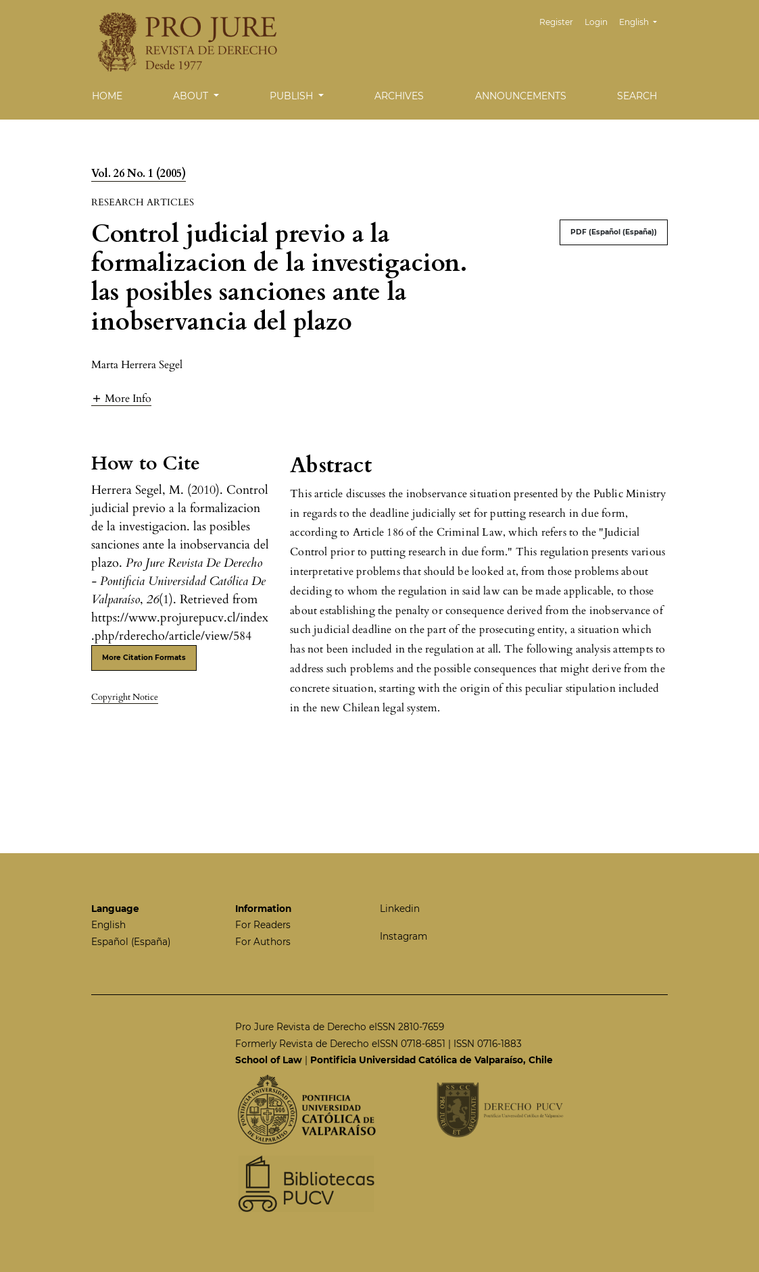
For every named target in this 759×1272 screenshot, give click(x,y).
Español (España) (130, 941)
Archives (399, 96)
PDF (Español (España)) (613, 232)
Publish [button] (293, 96)
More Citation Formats (144, 657)
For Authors (263, 941)
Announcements (520, 96)
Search (637, 96)
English (643, 20)
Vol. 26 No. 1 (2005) (138, 173)
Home (107, 96)
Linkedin (400, 908)
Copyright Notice (124, 697)
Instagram (403, 936)
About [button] (192, 96)
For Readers (263, 924)
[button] (121, 398)
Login (596, 22)
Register (556, 22)
